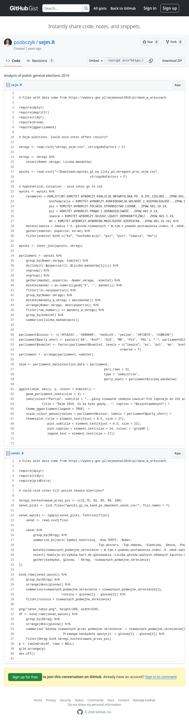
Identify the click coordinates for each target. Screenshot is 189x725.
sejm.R (47, 42)
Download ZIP (172, 61)
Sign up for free (25, 677)
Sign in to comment (161, 676)
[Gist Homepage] (24, 8)
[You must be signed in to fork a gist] (174, 42)
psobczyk (24, 42)
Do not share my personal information (94, 705)
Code (13, 60)
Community (95, 700)
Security (65, 700)
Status (79, 700)
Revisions (40, 60)
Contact (123, 700)
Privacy (51, 700)
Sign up (170, 8)
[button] (151, 60)
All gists (100, 8)
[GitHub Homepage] (80, 712)
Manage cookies (144, 700)
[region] (94, 268)
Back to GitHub (123, 8)
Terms (38, 700)
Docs (111, 700)
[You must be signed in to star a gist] (150, 42)
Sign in (150, 8)
